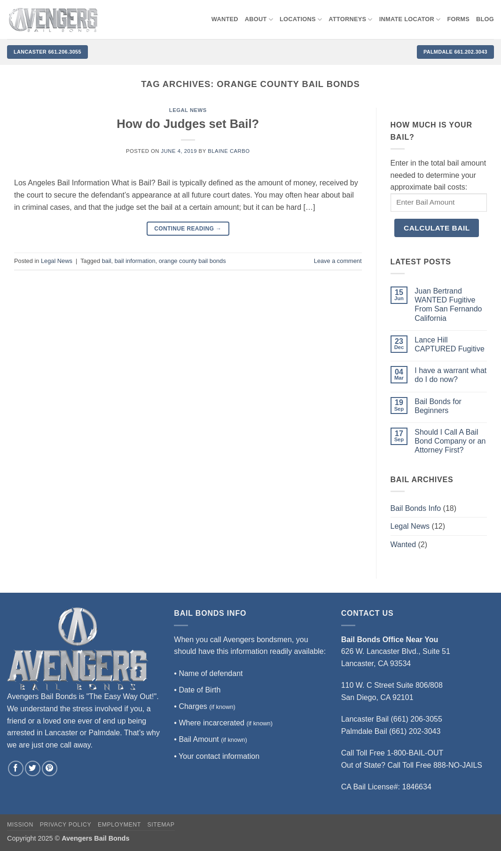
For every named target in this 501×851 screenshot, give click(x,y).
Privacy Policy (65, 824)
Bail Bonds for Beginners (438, 406)
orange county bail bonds (192, 260)
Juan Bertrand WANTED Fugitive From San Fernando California (448, 304)
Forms (458, 19)
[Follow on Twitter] (32, 768)
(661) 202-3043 (414, 731)
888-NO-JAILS (457, 765)
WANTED (224, 19)
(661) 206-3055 (416, 719)
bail (106, 260)
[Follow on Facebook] (15, 768)
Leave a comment (338, 260)
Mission (20, 824)
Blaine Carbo (229, 151)
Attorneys (351, 19)
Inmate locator (410, 19)
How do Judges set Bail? (188, 123)
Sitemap (161, 824)
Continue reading (187, 228)
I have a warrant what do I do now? (450, 374)
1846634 (416, 787)
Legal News (188, 110)
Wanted (403, 545)
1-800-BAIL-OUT (415, 753)
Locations (301, 19)
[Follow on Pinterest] (49, 768)
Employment (119, 824)
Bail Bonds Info (416, 508)
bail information (135, 260)
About (259, 19)
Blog (485, 19)
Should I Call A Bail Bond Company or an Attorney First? (450, 441)
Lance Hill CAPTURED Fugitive (449, 344)
